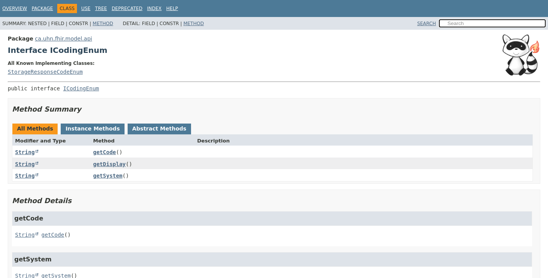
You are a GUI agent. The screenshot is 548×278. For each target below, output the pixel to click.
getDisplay (109, 164)
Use (85, 8)
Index (154, 8)
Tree (101, 8)
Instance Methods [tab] (92, 128)
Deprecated (127, 8)
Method (103, 23)
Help (172, 8)
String (25, 152)
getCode (104, 152)
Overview (14, 8)
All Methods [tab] (35, 128)
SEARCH (426, 23)
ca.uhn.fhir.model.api (63, 39)
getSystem (108, 176)
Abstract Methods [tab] (159, 128)
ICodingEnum (81, 88)
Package (42, 8)
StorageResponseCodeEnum (45, 72)
